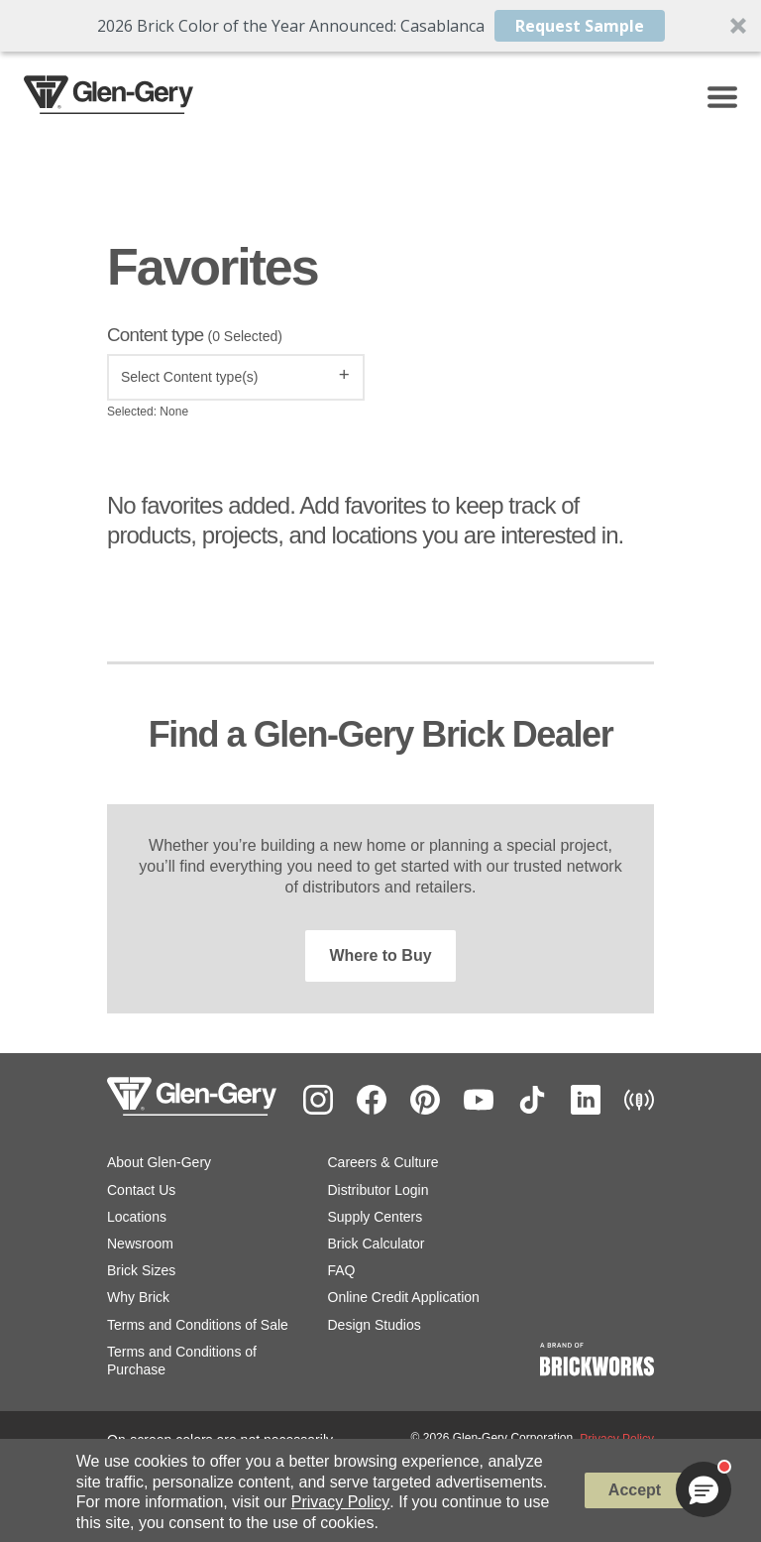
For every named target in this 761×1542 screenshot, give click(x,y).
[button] (380, 26)
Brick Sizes (141, 1270)
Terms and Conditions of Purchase (182, 1360)
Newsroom (140, 1243)
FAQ (342, 1270)
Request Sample (579, 26)
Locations (136, 1217)
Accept (634, 1490)
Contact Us (141, 1190)
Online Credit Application (404, 1297)
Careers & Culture (383, 1162)
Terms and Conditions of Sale (197, 1325)
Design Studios (374, 1325)
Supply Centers (375, 1217)
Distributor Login (378, 1190)
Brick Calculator (376, 1243)
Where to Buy (380, 955)
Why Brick (138, 1297)
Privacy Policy (340, 1501)
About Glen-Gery (159, 1162)
